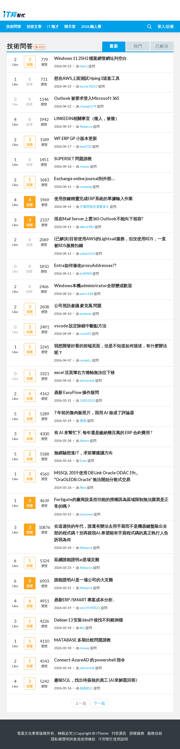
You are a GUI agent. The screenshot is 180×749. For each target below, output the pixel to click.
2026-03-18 (62, 628)
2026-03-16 (62, 688)
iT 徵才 (53, 26)
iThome (102, 733)
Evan (84, 460)
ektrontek (87, 380)
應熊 (83, 421)
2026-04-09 (62, 333)
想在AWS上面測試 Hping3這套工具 (87, 78)
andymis (86, 314)
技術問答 (13, 26)
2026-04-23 (62, 66)
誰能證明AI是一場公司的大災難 (83, 579)
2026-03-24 (62, 548)
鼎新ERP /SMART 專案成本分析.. (84, 599)
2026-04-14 (62, 206)
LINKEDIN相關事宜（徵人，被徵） (86, 118)
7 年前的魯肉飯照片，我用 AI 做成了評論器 (94, 412)
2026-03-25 (62, 514)
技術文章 (34, 26)
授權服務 (136, 733)
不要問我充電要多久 (95, 206)
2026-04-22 (62, 106)
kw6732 (86, 146)
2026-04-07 (62, 360)
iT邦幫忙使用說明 (113, 739)
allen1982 (87, 227)
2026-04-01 (62, 380)
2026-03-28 (62, 441)
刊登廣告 (118, 733)
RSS (40, 47)
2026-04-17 (62, 146)
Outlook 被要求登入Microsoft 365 (86, 98)
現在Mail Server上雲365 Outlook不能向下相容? (98, 218)
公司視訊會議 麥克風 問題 (77, 305)
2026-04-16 (62, 166)
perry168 (87, 294)
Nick (83, 487)
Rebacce (86, 126)
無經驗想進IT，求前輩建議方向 (83, 452)
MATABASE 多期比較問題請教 (82, 639)
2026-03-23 (62, 568)
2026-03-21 (62, 588)
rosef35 (86, 333)
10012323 (87, 400)
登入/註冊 (165, 26)
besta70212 (89, 86)
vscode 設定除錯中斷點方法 (80, 325)
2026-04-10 (62, 294)
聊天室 (69, 26)
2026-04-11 (62, 273)
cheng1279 (88, 106)
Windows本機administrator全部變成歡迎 (93, 285)
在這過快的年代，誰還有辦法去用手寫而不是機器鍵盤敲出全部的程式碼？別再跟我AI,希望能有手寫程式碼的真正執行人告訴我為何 (111, 533)
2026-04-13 (62, 227)
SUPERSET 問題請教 (73, 158)
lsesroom (87, 514)
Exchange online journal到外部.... (84, 178)
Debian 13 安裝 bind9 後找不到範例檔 (88, 619)
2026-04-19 (62, 126)
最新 (113, 46)
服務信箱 (154, 733)
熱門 (138, 46)
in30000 (86, 273)
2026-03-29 (62, 421)
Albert (85, 441)
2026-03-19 (62, 608)
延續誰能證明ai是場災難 (76, 559)
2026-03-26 (62, 460)
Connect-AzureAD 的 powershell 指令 (89, 659)
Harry (84, 66)
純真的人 (87, 688)
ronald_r (86, 360)
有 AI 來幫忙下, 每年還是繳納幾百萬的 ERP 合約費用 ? (103, 432)
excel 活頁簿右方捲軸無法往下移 (84, 372)
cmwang (86, 187)
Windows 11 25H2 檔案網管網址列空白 (90, 58)
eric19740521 (90, 608)
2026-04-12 (62, 253)
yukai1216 (87, 253)
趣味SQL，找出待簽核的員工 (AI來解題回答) (95, 680)
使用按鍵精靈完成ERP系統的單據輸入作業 (93, 198)
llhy (82, 628)
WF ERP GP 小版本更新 (75, 138)
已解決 (162, 46)
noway (85, 166)
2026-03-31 (62, 400)
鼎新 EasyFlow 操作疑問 (76, 392)
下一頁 (99, 703)
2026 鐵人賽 (91, 26)
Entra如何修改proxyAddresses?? (85, 265)
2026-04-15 (62, 187)
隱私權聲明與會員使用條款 (73, 739)
